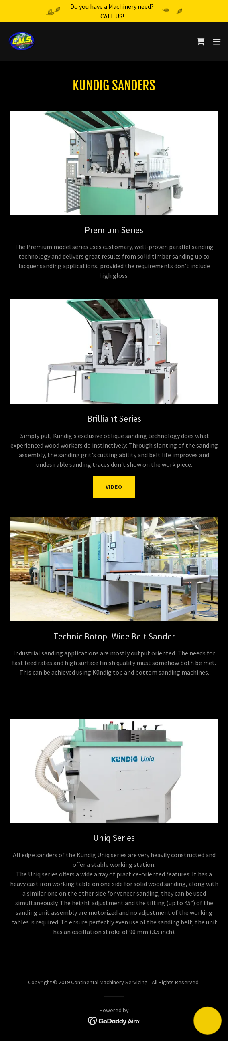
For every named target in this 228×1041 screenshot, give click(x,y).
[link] (22, 42)
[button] (217, 42)
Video (114, 486)
